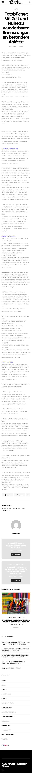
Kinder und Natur (8, 703)
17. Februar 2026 (18, 624)
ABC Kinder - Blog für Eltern (14, 765)
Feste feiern (16, 508)
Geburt (4, 689)
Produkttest (6, 725)
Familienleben (7, 508)
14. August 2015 (12, 46)
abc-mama (20, 46)
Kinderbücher (7, 707)
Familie (16, 9)
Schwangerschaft (8, 734)
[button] (12, 627)
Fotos (23, 508)
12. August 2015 (13, 550)
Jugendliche (6, 694)
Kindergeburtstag (8, 716)
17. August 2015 (12, 576)
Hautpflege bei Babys (7, 668)
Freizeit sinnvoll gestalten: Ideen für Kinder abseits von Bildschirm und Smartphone (16, 621)
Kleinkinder (6, 721)
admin (20, 550)
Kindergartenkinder (18, 564)
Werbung (5, 739)
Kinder (18, 542)
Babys (13, 542)
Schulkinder (16, 566)
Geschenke (6, 510)
